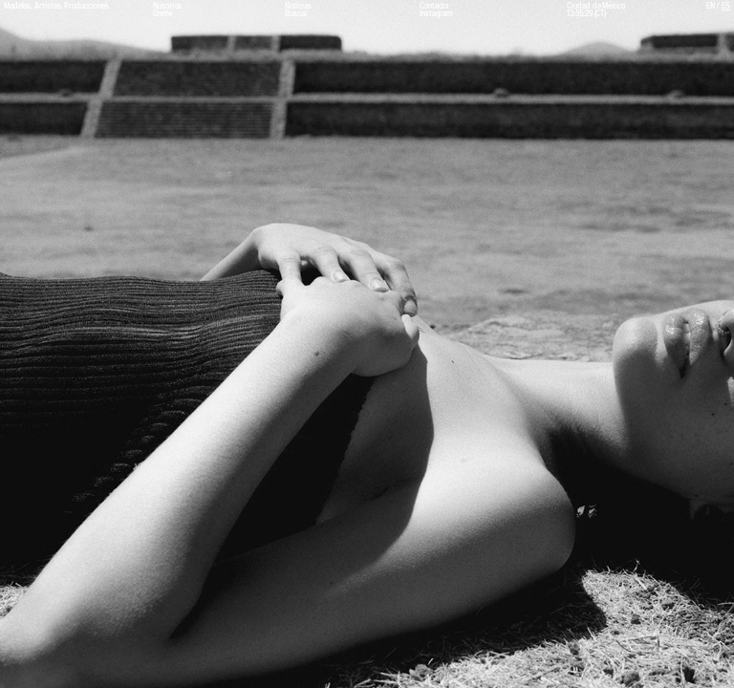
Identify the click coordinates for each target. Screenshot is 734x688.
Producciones (86, 6)
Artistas (47, 6)
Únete (162, 14)
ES (726, 6)
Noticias (298, 6)
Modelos (17, 6)
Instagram (436, 14)
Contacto (434, 6)
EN (710, 6)
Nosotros (167, 6)
